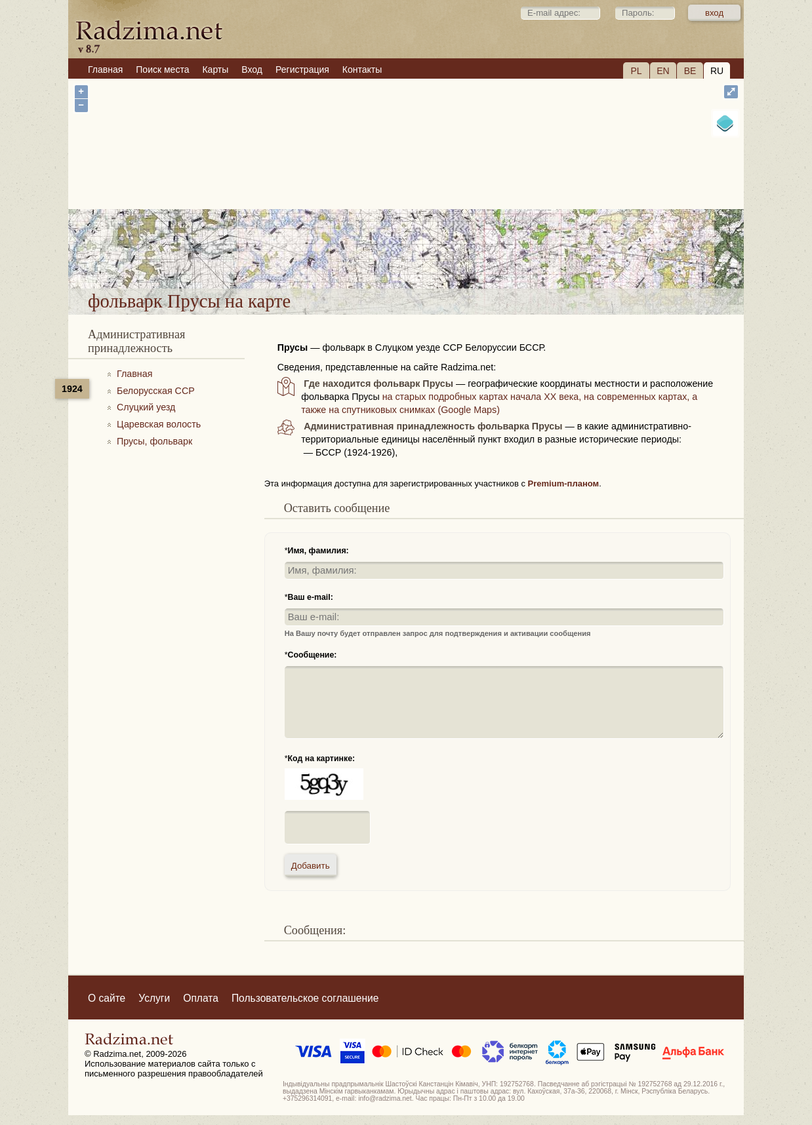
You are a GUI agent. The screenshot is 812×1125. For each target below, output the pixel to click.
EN (663, 71)
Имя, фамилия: (318, 550)
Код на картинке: (321, 758)
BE (690, 71)
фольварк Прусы (458, 255)
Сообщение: (312, 655)
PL (635, 71)
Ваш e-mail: (310, 597)
